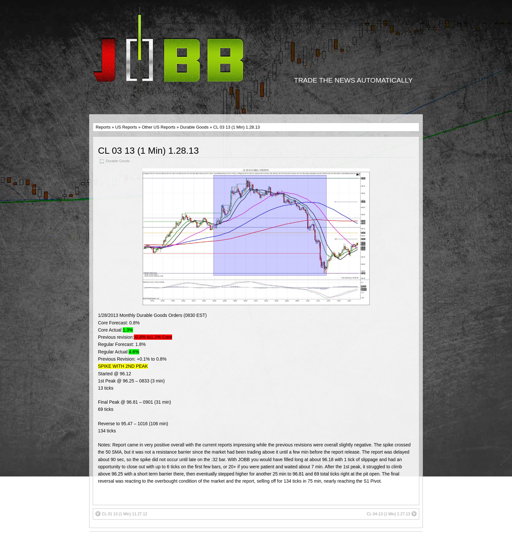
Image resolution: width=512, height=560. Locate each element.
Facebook (235, 542)
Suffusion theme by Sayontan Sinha (380, 545)
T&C (98, 545)
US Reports (126, 127)
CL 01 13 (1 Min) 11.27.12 (121, 513)
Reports (103, 127)
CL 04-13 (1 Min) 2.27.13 (392, 513)
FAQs (99, 552)
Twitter (280, 542)
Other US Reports (158, 127)
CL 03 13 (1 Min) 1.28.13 (148, 151)
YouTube (259, 542)
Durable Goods (194, 127)
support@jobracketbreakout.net (268, 549)
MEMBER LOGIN (111, 538)
